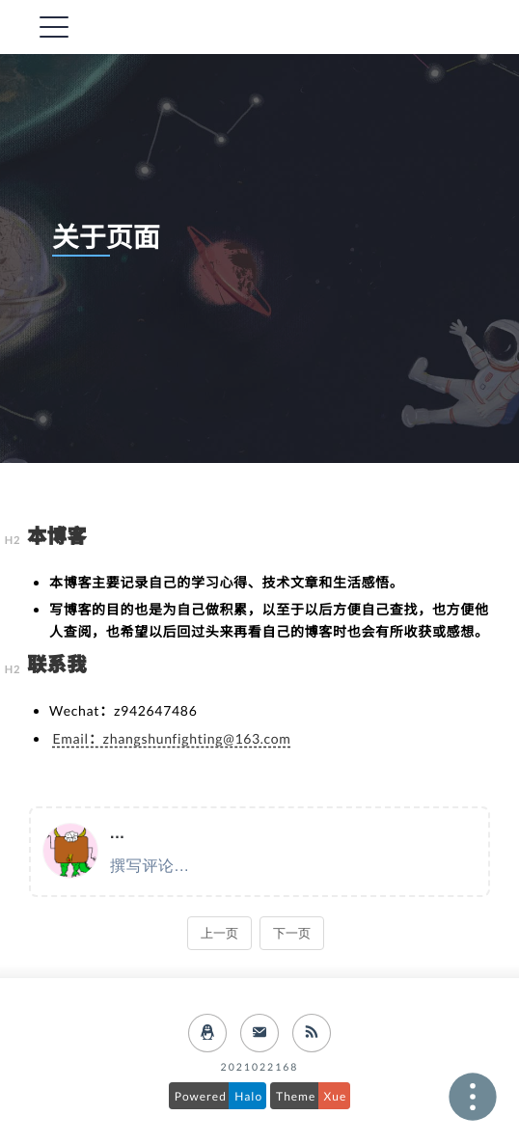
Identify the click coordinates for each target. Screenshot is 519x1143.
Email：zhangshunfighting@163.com (172, 738)
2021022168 (260, 1068)
